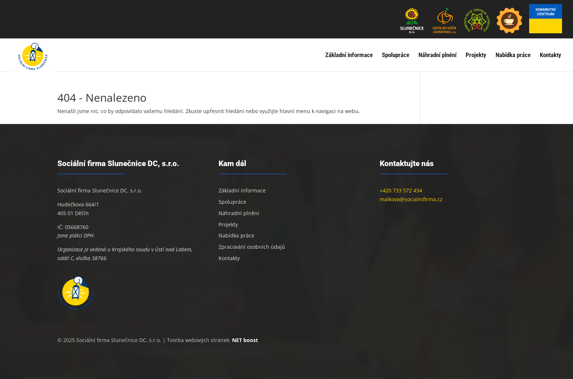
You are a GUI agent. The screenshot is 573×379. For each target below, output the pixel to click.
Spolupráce (395, 55)
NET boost (245, 340)
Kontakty (550, 55)
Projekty (476, 55)
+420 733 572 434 (401, 190)
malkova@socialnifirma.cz (411, 199)
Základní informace (349, 55)
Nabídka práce (513, 55)
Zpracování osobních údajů (252, 246)
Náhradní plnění (437, 55)
